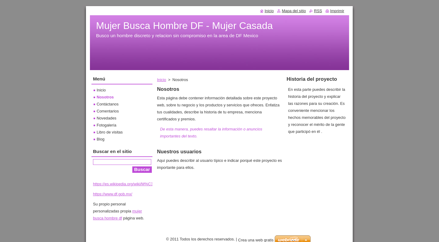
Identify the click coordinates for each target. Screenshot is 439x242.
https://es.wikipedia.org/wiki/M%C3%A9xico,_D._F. (136, 184)
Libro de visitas (110, 132)
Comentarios (108, 111)
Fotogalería (106, 125)
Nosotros (105, 97)
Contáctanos (108, 104)
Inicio (161, 79)
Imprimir (337, 11)
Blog (101, 139)
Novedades (106, 118)
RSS (318, 11)
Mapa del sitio (294, 11)
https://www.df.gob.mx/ (112, 194)
